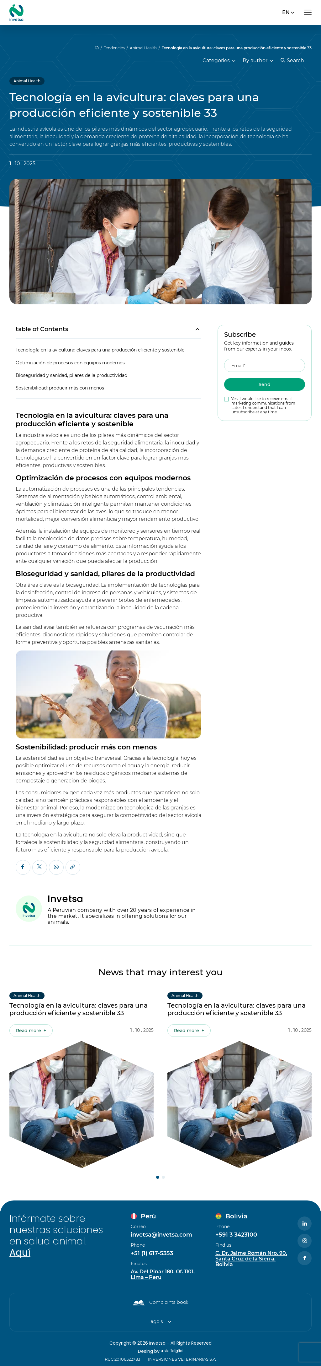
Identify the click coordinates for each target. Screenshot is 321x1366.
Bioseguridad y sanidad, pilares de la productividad (71, 375)
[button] (157, 1177)
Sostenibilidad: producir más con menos (60, 388)
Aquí (19, 1252)
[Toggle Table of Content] (194, 329)
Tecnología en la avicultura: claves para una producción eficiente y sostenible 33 (237, 48)
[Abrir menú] (308, 12)
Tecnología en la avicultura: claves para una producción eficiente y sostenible (100, 350)
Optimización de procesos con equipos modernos (70, 363)
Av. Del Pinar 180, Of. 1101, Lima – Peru (163, 1274)
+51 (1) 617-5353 (152, 1253)
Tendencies (114, 48)
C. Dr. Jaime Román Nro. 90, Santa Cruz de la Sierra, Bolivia (251, 1258)
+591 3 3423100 (236, 1235)
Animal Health (143, 48)
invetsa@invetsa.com (161, 1235)
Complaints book (168, 1302)
